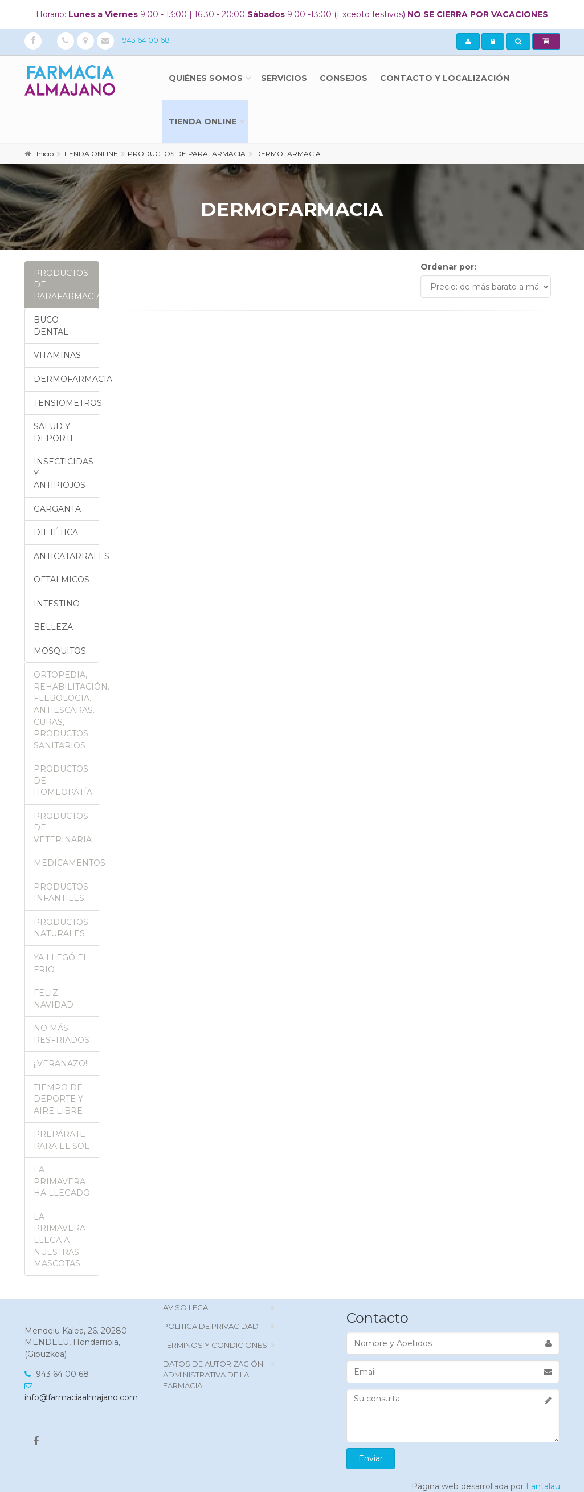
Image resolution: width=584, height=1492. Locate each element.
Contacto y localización (444, 78)
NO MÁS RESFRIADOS (61, 1034)
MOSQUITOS (60, 651)
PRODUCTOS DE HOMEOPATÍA (63, 780)
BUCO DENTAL (51, 326)
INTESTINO (57, 603)
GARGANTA (57, 509)
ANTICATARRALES (67, 556)
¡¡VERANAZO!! (61, 1063)
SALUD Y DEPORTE (55, 432)
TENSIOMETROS (67, 403)
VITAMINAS (57, 355)
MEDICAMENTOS (67, 863)
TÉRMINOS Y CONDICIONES (215, 1345)
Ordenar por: (448, 267)
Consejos (343, 78)
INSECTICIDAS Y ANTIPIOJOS (63, 473)
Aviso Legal (187, 1307)
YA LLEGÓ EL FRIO (61, 963)
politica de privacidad (211, 1326)
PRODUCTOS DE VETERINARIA (63, 828)
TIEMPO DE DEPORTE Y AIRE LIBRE (58, 1099)
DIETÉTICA (56, 532)
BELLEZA (53, 627)
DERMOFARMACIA (67, 379)
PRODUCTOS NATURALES (61, 928)
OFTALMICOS (61, 579)
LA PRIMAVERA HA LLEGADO (62, 1181)
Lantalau (543, 1486)
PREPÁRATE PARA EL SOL (61, 1140)
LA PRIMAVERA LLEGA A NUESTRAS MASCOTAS (59, 1240)
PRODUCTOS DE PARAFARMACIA (67, 284)
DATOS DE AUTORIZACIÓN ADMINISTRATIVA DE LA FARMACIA (213, 1374)
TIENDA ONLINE (202, 121)
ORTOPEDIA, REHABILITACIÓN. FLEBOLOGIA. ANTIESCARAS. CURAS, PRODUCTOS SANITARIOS (67, 710)
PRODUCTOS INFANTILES (61, 893)
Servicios (284, 78)
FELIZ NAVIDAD (53, 999)
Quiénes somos (206, 78)
